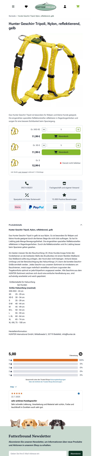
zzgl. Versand (22, 172)
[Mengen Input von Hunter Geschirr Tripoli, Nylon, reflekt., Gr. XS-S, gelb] (61, 145)
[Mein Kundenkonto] (65, 6)
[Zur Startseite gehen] (46, 6)
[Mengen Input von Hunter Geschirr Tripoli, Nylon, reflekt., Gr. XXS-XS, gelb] (61, 129)
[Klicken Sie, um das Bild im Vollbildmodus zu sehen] (46, 70)
